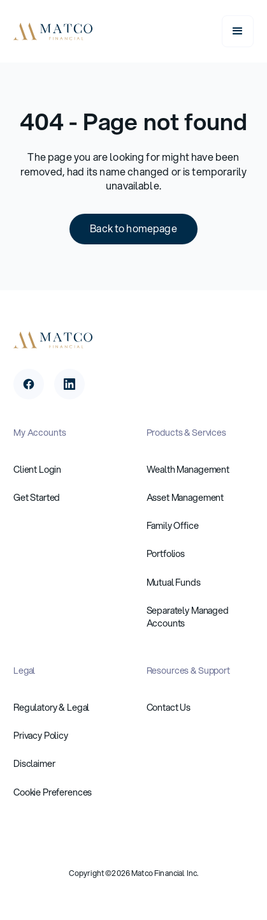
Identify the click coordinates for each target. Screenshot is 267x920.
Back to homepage (133, 228)
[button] (238, 31)
